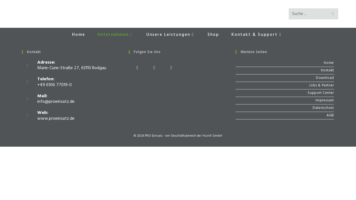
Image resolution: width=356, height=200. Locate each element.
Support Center (321, 93)
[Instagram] (154, 68)
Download (325, 78)
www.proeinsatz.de (56, 118)
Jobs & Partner (321, 85)
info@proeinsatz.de (56, 101)
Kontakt (327, 70)
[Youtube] (171, 68)
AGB (330, 115)
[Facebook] (137, 68)
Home (329, 63)
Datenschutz (323, 108)
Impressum (324, 100)
